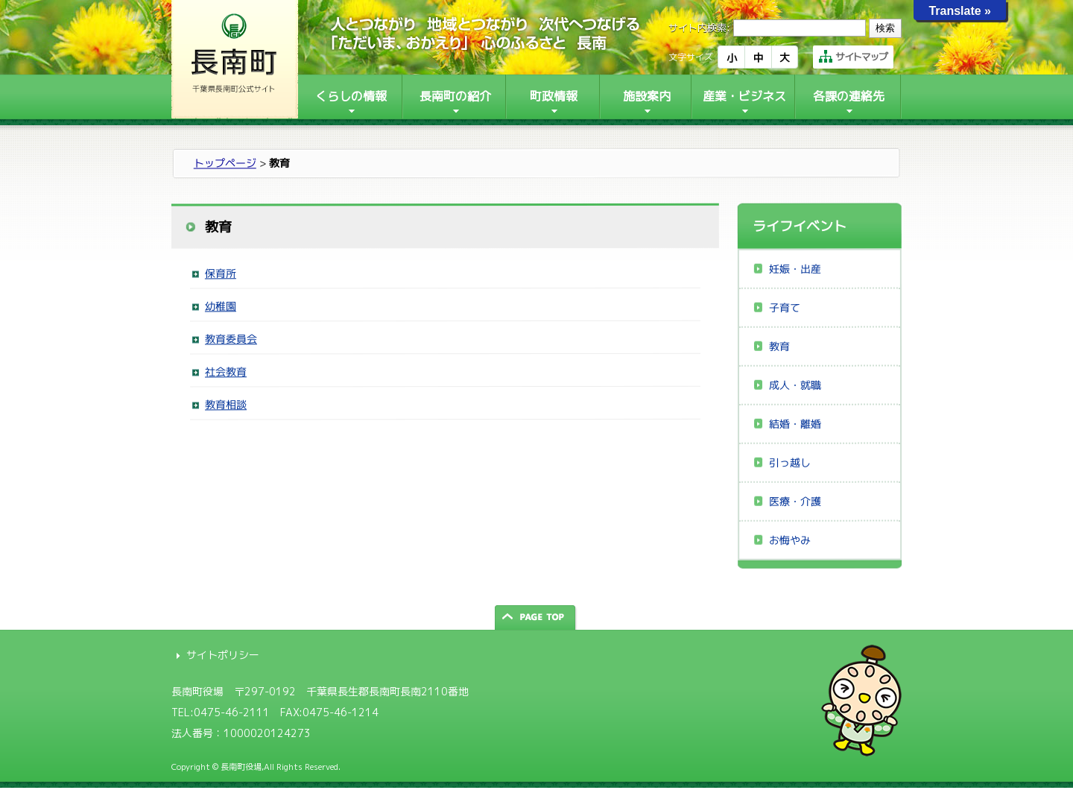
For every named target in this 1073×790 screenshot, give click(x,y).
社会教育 (226, 371)
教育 (779, 346)
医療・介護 (795, 501)
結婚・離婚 (795, 424)
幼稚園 (220, 306)
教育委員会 (231, 339)
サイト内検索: (699, 27)
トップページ (225, 163)
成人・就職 (795, 385)
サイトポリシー (222, 655)
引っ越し (790, 462)
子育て (784, 307)
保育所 (220, 273)
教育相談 (226, 404)
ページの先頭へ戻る (536, 617)
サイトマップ (853, 56)
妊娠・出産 (795, 269)
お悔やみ (790, 540)
